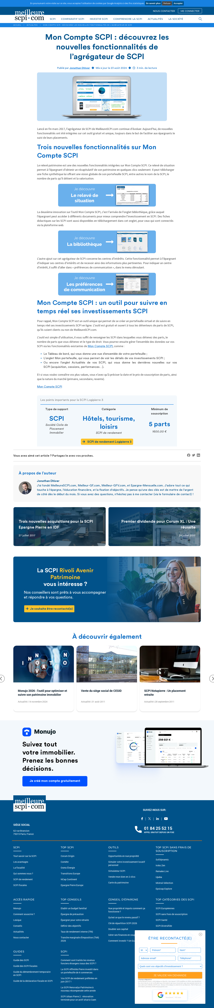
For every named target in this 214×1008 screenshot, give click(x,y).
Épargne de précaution (72, 914)
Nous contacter (21, 937)
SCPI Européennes (165, 908)
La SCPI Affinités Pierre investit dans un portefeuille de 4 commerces (79, 971)
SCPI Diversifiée (164, 925)
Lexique (17, 920)
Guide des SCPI (21, 960)
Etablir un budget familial (74, 908)
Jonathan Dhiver (79, 68)
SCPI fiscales (20, 885)
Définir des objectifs (71, 925)
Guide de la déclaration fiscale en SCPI (33, 980)
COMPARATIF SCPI (72, 18)
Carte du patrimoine (118, 882)
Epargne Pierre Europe (72, 885)
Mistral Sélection (164, 882)
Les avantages (20, 861)
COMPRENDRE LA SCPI (127, 18)
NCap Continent (69, 879)
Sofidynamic (162, 859)
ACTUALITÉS (155, 18)
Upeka (159, 877)
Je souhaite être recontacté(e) (49, 608)
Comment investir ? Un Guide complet (127, 940)
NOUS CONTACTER (164, 11)
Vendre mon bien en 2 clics (121, 876)
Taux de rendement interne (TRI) (77, 931)
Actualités (18, 931)
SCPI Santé (161, 920)
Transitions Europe (70, 873)
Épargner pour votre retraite (75, 920)
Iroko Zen (160, 865)
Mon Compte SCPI (100, 346)
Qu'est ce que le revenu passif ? (124, 917)
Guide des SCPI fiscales (25, 966)
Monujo (17, 908)
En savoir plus (153, 3)
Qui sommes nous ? (23, 873)
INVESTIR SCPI (99, 18)
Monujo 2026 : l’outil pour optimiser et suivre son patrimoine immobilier (42, 693)
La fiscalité (19, 867)
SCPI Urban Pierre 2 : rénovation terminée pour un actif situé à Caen (78, 998)
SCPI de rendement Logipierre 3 (107, 441)
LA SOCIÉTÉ (176, 18)
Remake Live (162, 871)
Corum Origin (67, 856)
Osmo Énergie (68, 867)
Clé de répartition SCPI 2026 (122, 923)
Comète (65, 861)
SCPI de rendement (23, 879)
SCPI (53, 18)
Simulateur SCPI (116, 870)
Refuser (167, 3)
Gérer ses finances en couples (123, 934)
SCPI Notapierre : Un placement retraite (165, 693)
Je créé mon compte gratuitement (55, 781)
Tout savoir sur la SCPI (24, 856)
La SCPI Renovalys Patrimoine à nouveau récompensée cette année (78, 989)
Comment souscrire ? (24, 914)
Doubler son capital (118, 929)
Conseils (17, 925)
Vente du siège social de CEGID (101, 691)
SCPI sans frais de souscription (172, 914)
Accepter (178, 3)
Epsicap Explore (164, 888)
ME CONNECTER (190, 11)
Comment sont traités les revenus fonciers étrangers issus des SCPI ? (78, 962)
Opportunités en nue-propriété (123, 856)
